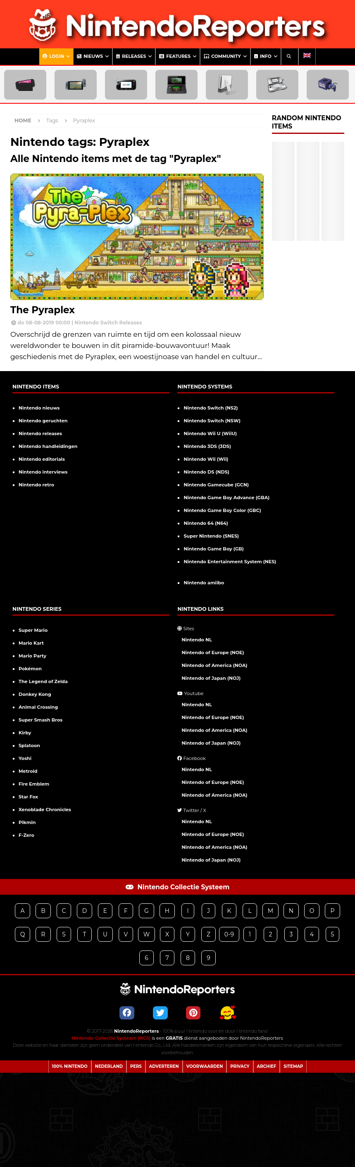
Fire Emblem (34, 784)
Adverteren (164, 1066)
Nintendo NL (196, 640)
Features (175, 56)
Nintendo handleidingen (48, 446)
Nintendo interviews (43, 472)
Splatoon (29, 745)
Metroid (28, 771)
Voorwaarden (204, 1066)
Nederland (109, 1066)
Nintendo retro (36, 485)
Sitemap (293, 1066)
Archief (266, 1066)
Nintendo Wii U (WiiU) (210, 433)
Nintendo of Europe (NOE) (212, 652)
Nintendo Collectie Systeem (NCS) (111, 1038)
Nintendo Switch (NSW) (211, 421)
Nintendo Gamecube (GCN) (215, 485)
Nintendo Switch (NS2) (210, 408)
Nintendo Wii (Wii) (205, 459)
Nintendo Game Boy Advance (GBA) (226, 497)
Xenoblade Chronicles (45, 809)
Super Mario (33, 630)
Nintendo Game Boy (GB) (213, 549)
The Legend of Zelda (43, 681)
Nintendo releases (40, 433)
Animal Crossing (38, 707)
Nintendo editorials (42, 459)
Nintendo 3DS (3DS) (207, 446)
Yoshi (25, 758)
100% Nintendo (70, 1066)
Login (53, 56)
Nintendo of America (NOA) (214, 665)
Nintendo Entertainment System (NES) (229, 561)
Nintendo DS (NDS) (206, 472)
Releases (131, 56)
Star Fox (28, 797)
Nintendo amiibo (203, 583)
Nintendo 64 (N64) (205, 523)
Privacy (239, 1066)
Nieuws (90, 56)
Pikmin (27, 822)
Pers (136, 1066)
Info (263, 56)
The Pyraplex (42, 310)
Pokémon (30, 669)
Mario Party (32, 656)
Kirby (25, 733)
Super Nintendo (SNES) (211, 536)
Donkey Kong (35, 694)
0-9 (229, 934)
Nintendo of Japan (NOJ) (211, 678)
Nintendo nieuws (39, 408)
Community (222, 56)
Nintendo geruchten (43, 421)
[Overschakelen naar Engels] (307, 56)
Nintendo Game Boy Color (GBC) (222, 510)
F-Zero (26, 835)
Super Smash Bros (40, 720)
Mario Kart (31, 643)
